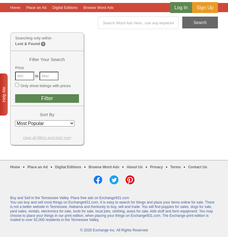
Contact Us (197, 167)
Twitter (114, 179)
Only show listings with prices (43, 85)
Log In (181, 7)
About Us (135, 167)
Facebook (98, 179)
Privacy (156, 167)
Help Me (3, 94)
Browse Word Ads (98, 7)
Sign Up (205, 7)
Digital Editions (64, 7)
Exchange (52, 23)
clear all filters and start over (47, 137)
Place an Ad (36, 7)
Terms (175, 167)
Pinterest (130, 179)
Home (15, 7)
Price (19, 67)
